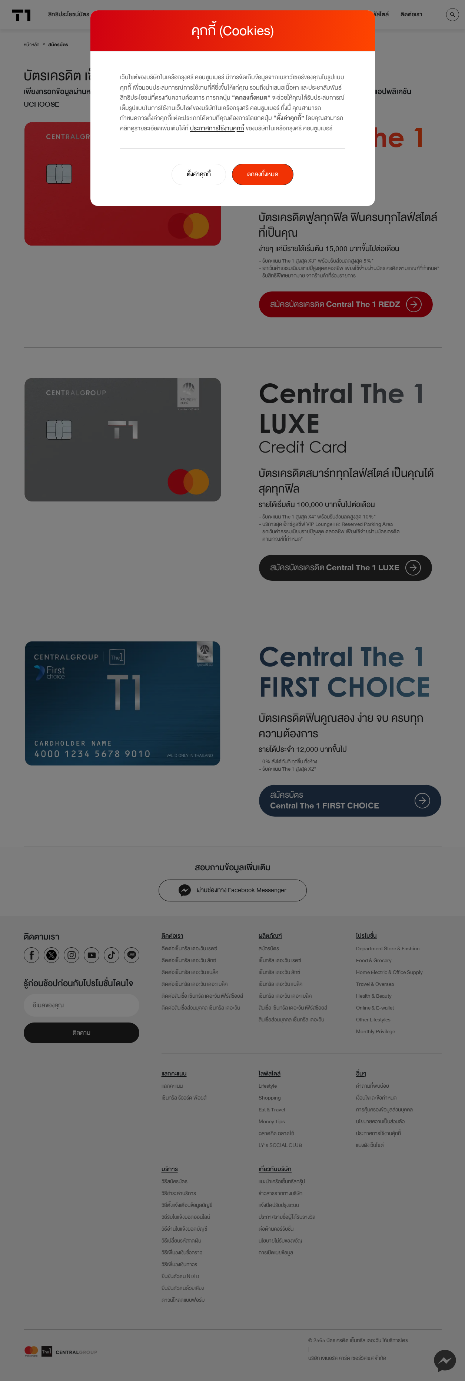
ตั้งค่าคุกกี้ (199, 174)
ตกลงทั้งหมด (262, 174)
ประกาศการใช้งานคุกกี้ (217, 128)
